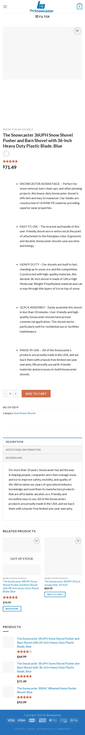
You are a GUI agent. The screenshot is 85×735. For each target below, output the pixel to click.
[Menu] (5, 6)
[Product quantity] (10, 393)
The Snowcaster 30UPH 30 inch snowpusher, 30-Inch (62, 583)
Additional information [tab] (23, 449)
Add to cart (36, 393)
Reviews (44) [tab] (14, 457)
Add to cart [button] (55, 594)
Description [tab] (14, 441)
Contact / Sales (24, 728)
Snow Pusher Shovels (18, 129)
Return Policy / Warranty (54, 728)
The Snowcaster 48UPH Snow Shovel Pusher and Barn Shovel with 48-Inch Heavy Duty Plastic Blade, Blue (21, 586)
